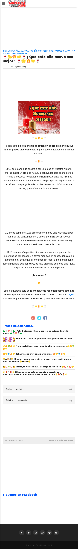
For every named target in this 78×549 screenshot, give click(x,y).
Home (5, 50)
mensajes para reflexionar (16, 53)
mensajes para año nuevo (55, 52)
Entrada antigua (14, 440)
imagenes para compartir (29, 52)
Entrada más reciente (61, 440)
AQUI (70, 294)
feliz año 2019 (15, 50)
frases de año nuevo (34, 50)
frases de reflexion (54, 50)
